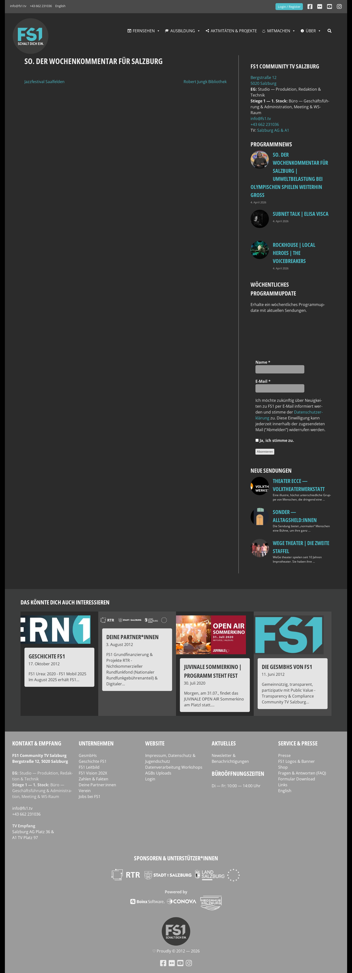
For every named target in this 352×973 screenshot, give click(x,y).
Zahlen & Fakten (93, 779)
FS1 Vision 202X (93, 773)
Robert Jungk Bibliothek (205, 81)
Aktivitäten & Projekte (234, 30)
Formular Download (296, 779)
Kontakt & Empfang (36, 743)
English (60, 6)
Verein (85, 790)
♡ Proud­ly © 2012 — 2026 (176, 951)
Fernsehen (144, 30)
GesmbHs (88, 755)
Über (311, 30)
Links (282, 784)
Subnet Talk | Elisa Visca (301, 213)
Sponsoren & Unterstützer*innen (176, 858)
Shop (283, 767)
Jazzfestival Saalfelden (44, 81)
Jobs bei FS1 (89, 796)
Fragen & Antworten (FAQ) (302, 773)
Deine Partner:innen (97, 784)
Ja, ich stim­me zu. (274, 440)
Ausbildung (182, 30)
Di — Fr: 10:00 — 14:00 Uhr (236, 785)
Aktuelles (224, 743)
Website (155, 743)
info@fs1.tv (18, 6)
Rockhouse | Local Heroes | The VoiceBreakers (294, 252)
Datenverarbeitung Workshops (173, 767)
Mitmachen (278, 30)
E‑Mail (263, 381)
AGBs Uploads (158, 773)
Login (150, 779)
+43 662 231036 (41, 6)
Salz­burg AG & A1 (273, 130)
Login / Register (289, 6)
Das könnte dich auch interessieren (65, 602)
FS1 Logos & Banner (296, 761)
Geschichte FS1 (93, 761)
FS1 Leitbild (89, 767)
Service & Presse (298, 743)
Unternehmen (96, 743)
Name (262, 362)
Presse (284, 755)
